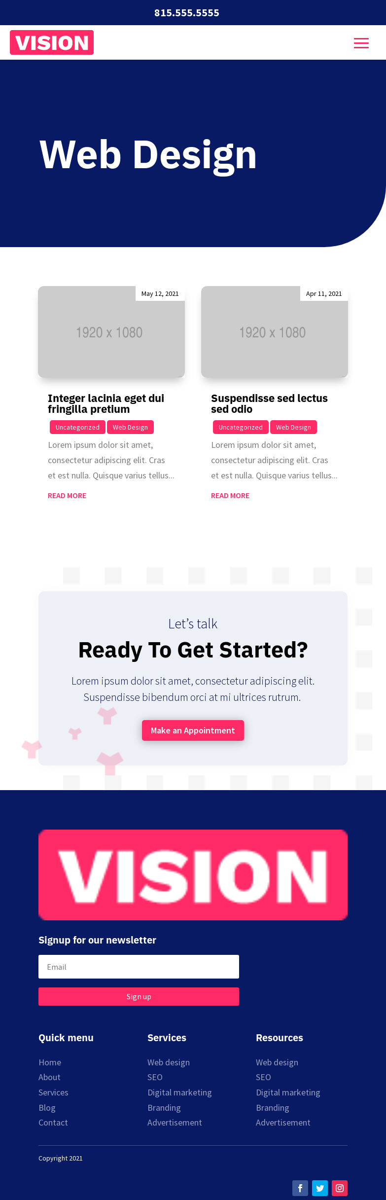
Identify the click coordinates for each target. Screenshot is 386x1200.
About (49, 1077)
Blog (47, 1107)
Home (49, 1062)
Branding (164, 1107)
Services (53, 1092)
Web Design (130, 427)
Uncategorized (78, 427)
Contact (53, 1122)
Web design (168, 1062)
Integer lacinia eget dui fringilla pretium (106, 403)
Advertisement (174, 1122)
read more (67, 495)
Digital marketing (179, 1092)
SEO (155, 1077)
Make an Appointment (193, 730)
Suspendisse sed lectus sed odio (269, 403)
